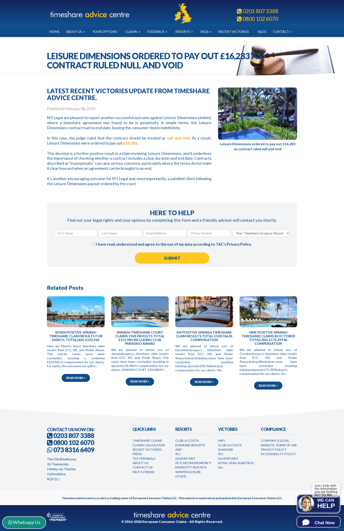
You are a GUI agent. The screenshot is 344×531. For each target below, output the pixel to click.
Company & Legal (275, 440)
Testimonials (144, 458)
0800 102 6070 (257, 19)
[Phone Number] (209, 233)
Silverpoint (185, 458)
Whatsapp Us (24, 522)
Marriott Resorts (191, 467)
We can (326, 503)
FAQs (205, 32)
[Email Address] (164, 233)
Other (180, 476)
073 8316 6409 (73, 450)
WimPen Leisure (188, 472)
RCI (178, 454)
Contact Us (143, 467)
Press (137, 454)
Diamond (225, 449)
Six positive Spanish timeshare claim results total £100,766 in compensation (204, 335)
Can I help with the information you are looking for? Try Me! (326, 490)
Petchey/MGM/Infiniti (193, 463)
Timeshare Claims (147, 440)
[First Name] (75, 233)
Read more (75, 378)
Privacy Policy (239, 244)
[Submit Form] (172, 258)
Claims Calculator (149, 445)
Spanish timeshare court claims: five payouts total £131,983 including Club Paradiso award (140, 337)
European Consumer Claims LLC (155, 498)
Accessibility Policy (278, 454)
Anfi (179, 449)
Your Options (105, 32)
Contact (282, 32)
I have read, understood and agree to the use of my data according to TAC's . (172, 244)
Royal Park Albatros (236, 463)
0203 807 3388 (257, 11)
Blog (262, 32)
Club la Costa (230, 445)
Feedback (157, 32)
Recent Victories (233, 32)
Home (54, 32)
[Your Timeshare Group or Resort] (261, 233)
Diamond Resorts (190, 445)
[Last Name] (120, 233)
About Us (75, 32)
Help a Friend (143, 472)
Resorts (184, 32)
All (220, 467)
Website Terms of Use (279, 445)
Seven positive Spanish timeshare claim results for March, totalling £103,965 (75, 335)
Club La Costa (187, 440)
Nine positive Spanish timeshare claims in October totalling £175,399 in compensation (268, 337)
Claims (132, 32)
